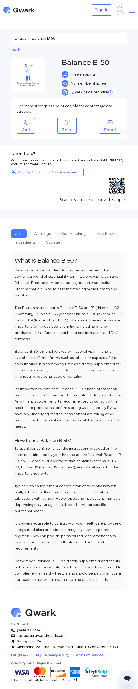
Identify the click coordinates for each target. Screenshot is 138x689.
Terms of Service (89, 655)
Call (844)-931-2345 (27, 172)
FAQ (37, 655)
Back (15, 50)
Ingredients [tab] (25, 242)
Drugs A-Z (20, 655)
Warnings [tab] (42, 234)
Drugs (20, 38)
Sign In (102, 10)
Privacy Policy (57, 655)
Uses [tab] (19, 234)
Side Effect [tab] (106, 234)
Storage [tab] (53, 242)
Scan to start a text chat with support (93, 200)
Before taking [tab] (73, 234)
